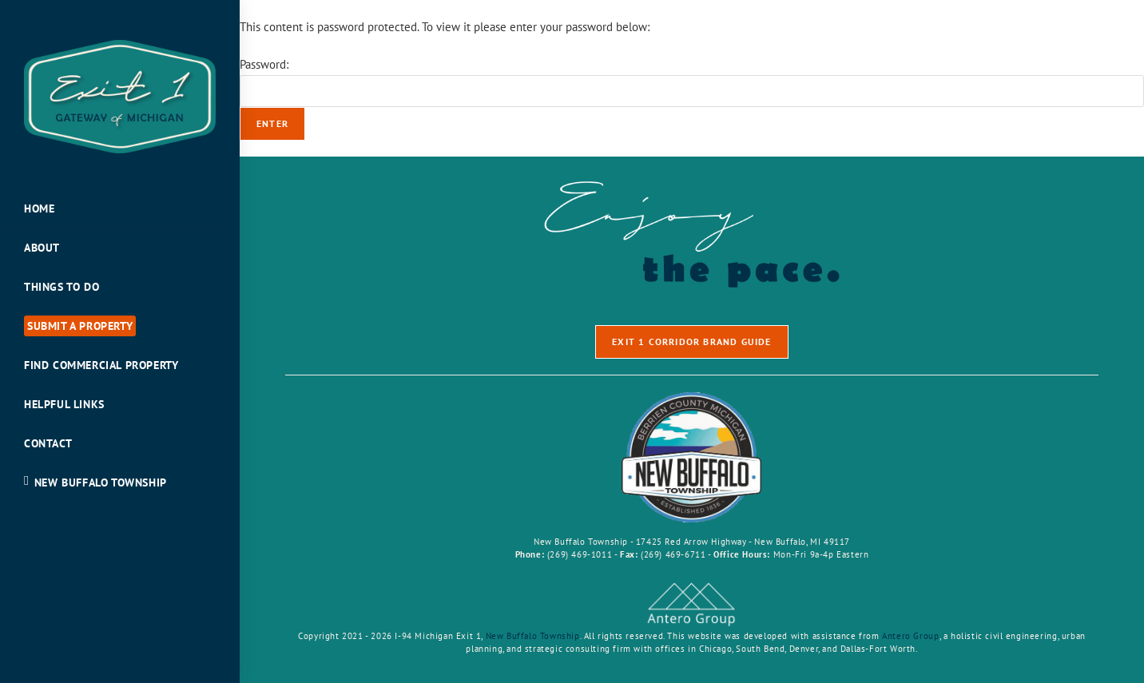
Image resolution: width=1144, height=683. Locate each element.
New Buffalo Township (533, 635)
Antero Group (910, 635)
